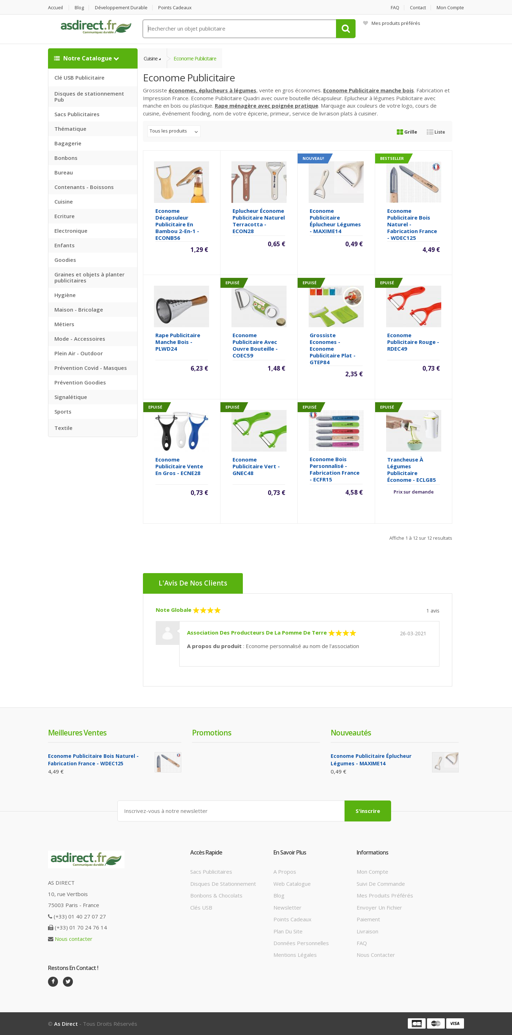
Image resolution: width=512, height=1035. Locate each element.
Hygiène (65, 294)
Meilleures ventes (77, 733)
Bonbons (66, 157)
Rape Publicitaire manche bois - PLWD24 (177, 342)
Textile (63, 427)
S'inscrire (368, 810)
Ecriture (64, 216)
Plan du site (288, 931)
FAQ (394, 7)
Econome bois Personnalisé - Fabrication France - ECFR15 (334, 469)
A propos (284, 871)
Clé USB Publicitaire (79, 77)
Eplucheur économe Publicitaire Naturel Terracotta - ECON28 (259, 221)
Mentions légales (295, 955)
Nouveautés (351, 733)
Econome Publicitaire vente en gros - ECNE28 (179, 466)
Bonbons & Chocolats (216, 895)
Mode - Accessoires (79, 338)
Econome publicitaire (196, 58)
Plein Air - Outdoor (78, 353)
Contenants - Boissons (84, 186)
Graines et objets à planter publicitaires (89, 277)
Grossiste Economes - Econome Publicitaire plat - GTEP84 (333, 349)
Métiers (64, 324)
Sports (62, 411)
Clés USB (201, 907)
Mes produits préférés (391, 23)
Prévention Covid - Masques (90, 367)
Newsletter (287, 907)
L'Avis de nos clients (193, 583)
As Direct (66, 1023)
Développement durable (122, 7)
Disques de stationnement (223, 883)
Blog (79, 7)
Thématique (70, 128)
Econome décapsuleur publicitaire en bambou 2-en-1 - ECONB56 (177, 224)
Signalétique (70, 396)
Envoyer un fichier (379, 907)
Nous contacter (73, 938)
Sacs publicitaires (211, 871)
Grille (407, 132)
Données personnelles (301, 943)
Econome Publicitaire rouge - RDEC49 (413, 342)
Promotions (211, 733)
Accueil (55, 7)
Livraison (367, 931)
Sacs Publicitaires (77, 114)
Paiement (368, 919)
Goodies (65, 259)
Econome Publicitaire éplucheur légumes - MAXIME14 (335, 221)
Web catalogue (292, 883)
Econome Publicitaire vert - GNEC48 (256, 466)
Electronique (70, 230)
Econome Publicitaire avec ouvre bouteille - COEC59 (255, 345)
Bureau (63, 172)
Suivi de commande (381, 883)
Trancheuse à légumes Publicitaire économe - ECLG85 (411, 470)
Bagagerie (67, 143)
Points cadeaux (177, 7)
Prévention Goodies (80, 382)
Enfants (64, 245)
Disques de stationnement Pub (89, 96)
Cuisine (63, 201)
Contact (418, 7)
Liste (436, 132)
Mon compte (450, 7)
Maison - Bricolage (78, 309)
